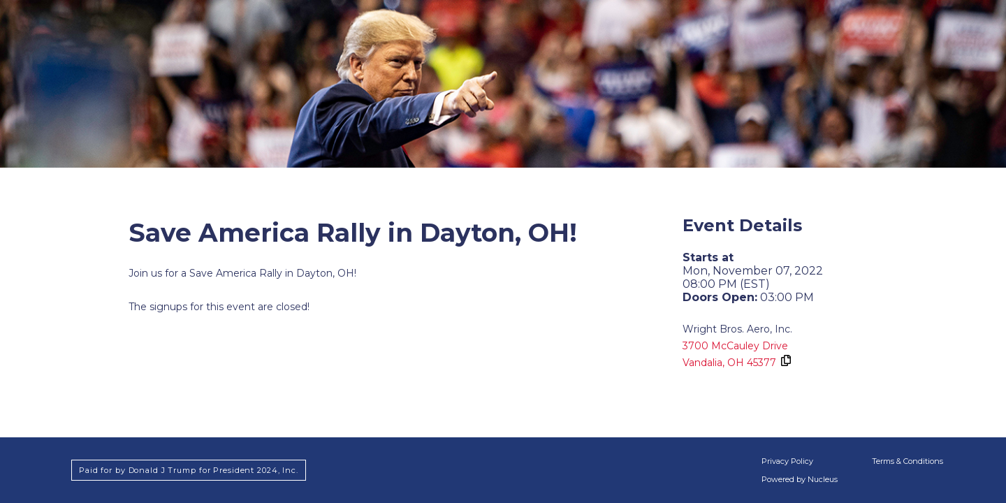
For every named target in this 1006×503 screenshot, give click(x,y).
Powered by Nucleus (799, 479)
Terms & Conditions (907, 461)
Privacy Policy (787, 461)
